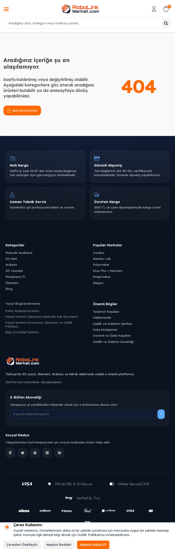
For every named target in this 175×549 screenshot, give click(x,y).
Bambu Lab (102, 258)
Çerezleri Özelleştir (22, 545)
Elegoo (98, 283)
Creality (98, 253)
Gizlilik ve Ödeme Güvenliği (113, 341)
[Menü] (6, 9)
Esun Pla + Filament (107, 271)
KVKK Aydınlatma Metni (22, 311)
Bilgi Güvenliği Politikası (22, 332)
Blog (9, 289)
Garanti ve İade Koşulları (112, 335)
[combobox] (87, 23)
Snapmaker (102, 276)
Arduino (11, 264)
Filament (11, 283)
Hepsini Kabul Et (93, 545)
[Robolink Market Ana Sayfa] (87, 361)
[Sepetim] (166, 8)
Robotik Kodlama (18, 253)
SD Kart (11, 258)
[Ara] (165, 23)
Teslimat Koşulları (106, 311)
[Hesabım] (154, 8)
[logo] (80, 8)
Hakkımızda (102, 317)
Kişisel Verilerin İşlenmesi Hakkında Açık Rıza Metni (41, 316)
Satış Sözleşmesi (105, 329)
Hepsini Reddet (58, 545)
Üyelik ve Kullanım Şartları (112, 323)
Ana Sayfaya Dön (22, 110)
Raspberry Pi (15, 276)
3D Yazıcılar (14, 271)
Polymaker (101, 264)
